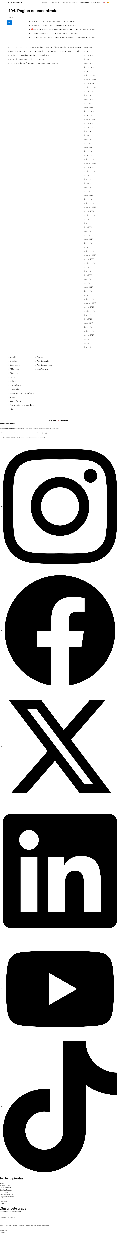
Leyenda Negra (15, 385)
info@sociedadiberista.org (29, 437)
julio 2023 (87, 131)
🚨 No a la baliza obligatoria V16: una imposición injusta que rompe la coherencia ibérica (63, 29)
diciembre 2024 (89, 75)
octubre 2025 (89, 55)
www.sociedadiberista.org (41, 437)
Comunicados (15, 365)
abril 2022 (87, 191)
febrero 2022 (88, 199)
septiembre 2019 (90, 311)
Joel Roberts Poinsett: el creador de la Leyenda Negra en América (54, 33)
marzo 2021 (88, 239)
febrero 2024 (88, 111)
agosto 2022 (88, 175)
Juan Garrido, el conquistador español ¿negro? (34, 55)
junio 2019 (88, 319)
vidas (12, 409)
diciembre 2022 (89, 159)
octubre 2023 (89, 123)
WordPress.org (42, 369)
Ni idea (12, 397)
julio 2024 (87, 95)
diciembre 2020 (89, 251)
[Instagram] (60, 506)
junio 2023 (88, 135)
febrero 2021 (88, 243)
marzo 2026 (88, 47)
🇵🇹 (104, 2)
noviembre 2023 (90, 119)
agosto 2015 (88, 343)
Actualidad (13, 357)
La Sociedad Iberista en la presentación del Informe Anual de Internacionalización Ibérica (63, 37)
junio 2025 (88, 59)
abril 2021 (87, 235)
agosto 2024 (88, 91)
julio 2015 (87, 347)
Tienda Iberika (84, 2)
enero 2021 (88, 247)
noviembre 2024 (90, 79)
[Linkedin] (60, 871)
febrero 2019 (88, 327)
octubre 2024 (89, 83)
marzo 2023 (88, 147)
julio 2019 (87, 315)
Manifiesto (44, 2)
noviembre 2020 (90, 255)
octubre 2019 (89, 307)
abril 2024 (87, 103)
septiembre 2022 (90, 171)
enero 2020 (88, 295)
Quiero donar (55, 2)
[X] (60, 747)
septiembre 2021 (90, 215)
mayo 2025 (88, 63)
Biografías (13, 361)
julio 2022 (87, 179)
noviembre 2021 (90, 207)
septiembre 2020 (90, 263)
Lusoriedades (14, 389)
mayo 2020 (88, 279)
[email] (58, 1217)
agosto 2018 (88, 339)
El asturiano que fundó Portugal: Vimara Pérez (32, 59)
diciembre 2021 (89, 203)
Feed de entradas (43, 361)
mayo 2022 (88, 187)
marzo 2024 (88, 107)
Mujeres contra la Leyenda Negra (22, 393)
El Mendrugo (14, 369)
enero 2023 (88, 155)
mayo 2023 (88, 139)
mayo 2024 (88, 99)
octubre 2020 (89, 259)
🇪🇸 (108, 2)
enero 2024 (88, 115)
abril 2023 (87, 143)
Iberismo (13, 381)
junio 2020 (88, 275)
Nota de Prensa (15, 401)
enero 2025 (88, 71)
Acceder (40, 357)
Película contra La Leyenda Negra (22, 405)
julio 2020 (87, 271)
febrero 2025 (88, 67)
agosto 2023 (88, 127)
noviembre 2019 (90, 303)
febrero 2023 (88, 151)
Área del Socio (95, 2)
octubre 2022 (89, 167)
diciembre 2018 (89, 331)
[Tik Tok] (60, 1107)
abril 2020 (87, 283)
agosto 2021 (88, 219)
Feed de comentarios (44, 365)
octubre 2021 (89, 211)
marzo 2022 (88, 195)
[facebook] (60, 631)
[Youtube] (60, 989)
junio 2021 (88, 227)
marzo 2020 (88, 287)
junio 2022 (88, 183)
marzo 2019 (88, 323)
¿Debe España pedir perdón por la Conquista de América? (38, 63)
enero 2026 (88, 51)
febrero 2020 (88, 291)
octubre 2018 (89, 335)
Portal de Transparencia (69, 2)
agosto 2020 (88, 267)
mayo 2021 (88, 231)
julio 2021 (87, 223)
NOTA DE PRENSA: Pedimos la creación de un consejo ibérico (53, 21)
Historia (12, 377)
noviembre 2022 (90, 163)
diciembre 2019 (89, 299)
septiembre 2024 (90, 87)
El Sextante (14, 373)
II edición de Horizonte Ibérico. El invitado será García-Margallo (53, 25)
